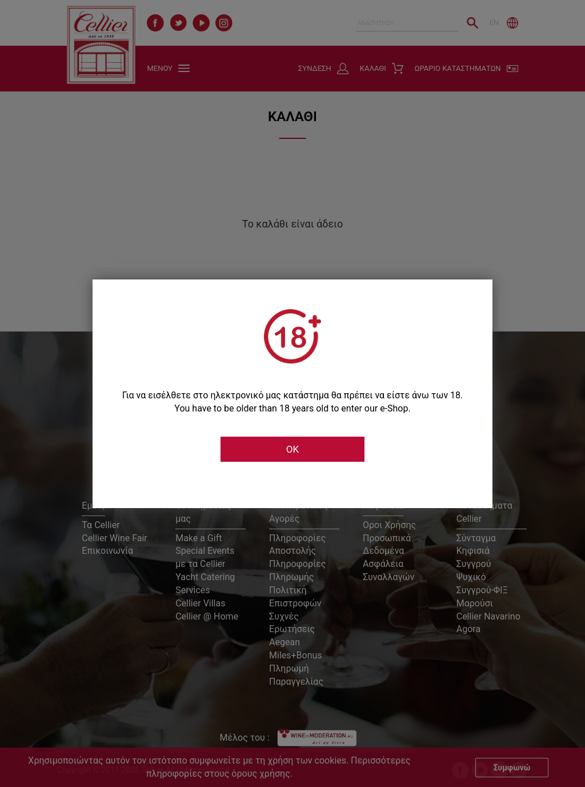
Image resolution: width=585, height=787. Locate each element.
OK (292, 449)
